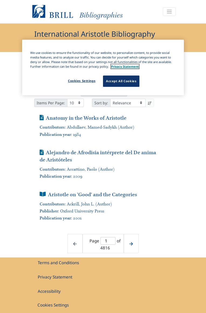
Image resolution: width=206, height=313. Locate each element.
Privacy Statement (55, 277)
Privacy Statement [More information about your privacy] (125, 67)
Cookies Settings (53, 305)
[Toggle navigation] (169, 11)
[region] (103, 67)
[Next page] (131, 243)
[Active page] (108, 241)
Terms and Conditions (58, 262)
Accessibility (49, 291)
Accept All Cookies (121, 81)
